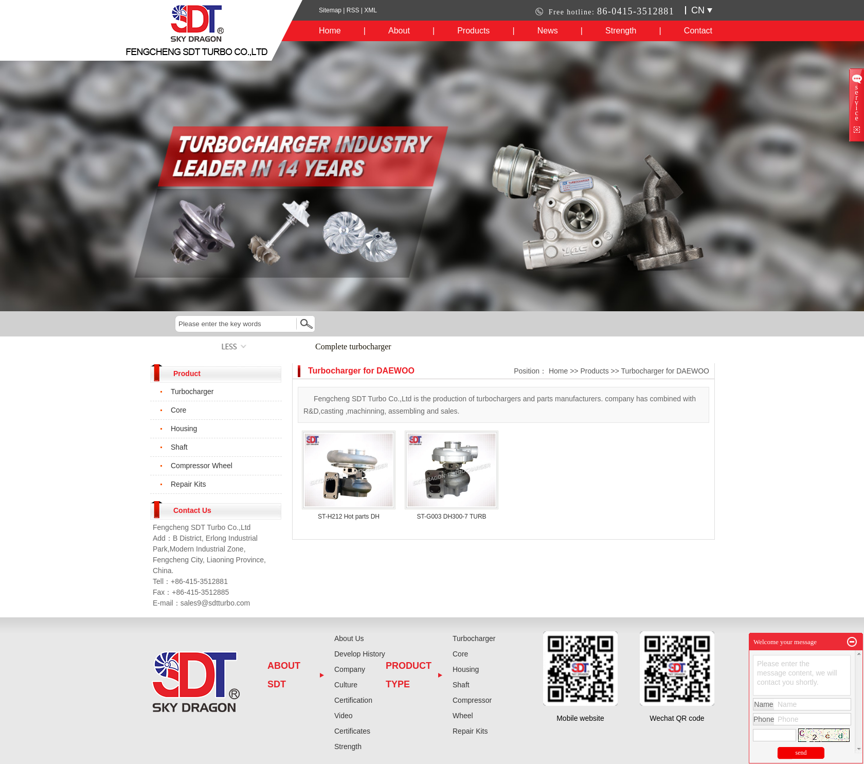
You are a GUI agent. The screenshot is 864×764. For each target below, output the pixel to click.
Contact (698, 30)
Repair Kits (188, 484)
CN (701, 10)
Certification (353, 700)
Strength (620, 30)
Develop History (359, 654)
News (547, 30)
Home (330, 30)
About (399, 30)
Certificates (352, 731)
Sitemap (331, 10)
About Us (349, 638)
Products (473, 30)
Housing (184, 428)
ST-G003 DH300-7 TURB (451, 516)
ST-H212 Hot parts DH (349, 516)
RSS (353, 10)
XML (370, 10)
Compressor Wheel (201, 465)
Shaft (179, 447)
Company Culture (349, 677)
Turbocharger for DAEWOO (665, 371)
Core (178, 410)
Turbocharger (192, 391)
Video (343, 716)
